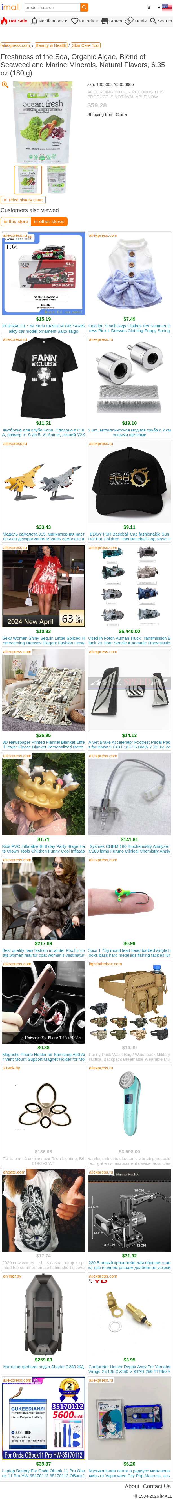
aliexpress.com (103, 235)
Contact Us (157, 1486)
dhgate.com (14, 1172)
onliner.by (12, 1276)
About (132, 1486)
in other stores (49, 221)
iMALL (166, 1496)
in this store (16, 221)
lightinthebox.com (105, 963)
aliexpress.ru (15, 235)
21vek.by (11, 1068)
